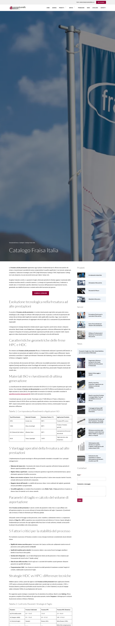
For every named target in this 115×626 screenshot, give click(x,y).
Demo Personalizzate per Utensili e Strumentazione (96, 324)
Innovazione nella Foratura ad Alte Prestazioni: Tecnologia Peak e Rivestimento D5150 (96, 423)
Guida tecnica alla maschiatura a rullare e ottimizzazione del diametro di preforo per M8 (95, 464)
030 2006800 (101, 2)
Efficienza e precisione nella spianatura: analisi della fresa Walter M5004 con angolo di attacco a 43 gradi (96, 437)
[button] (66, 8)
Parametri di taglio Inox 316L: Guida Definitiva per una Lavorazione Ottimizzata (91, 352)
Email (79, 482)
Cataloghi (95, 7)
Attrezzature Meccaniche (96, 283)
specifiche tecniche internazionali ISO (19, 394)
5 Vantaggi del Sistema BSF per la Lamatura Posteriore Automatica (96, 411)
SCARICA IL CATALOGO (40, 293)
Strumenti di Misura (94, 290)
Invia (80, 507)
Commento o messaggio (84, 491)
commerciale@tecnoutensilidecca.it (86, 2)
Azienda (54, 7)
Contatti (103, 7)
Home (48, 7)
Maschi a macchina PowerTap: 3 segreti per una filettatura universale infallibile (96, 385)
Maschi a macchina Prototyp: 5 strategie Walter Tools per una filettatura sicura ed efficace (95, 399)
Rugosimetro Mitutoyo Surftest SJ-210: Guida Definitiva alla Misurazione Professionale (96, 363)
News (88, 7)
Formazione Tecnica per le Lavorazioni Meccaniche (96, 315)
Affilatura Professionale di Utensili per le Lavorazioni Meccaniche (96, 334)
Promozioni (81, 7)
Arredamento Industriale (96, 275)
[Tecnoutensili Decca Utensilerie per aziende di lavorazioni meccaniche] (17, 7)
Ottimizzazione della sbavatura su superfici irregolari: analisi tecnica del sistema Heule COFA (96, 450)
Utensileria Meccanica (95, 299)
